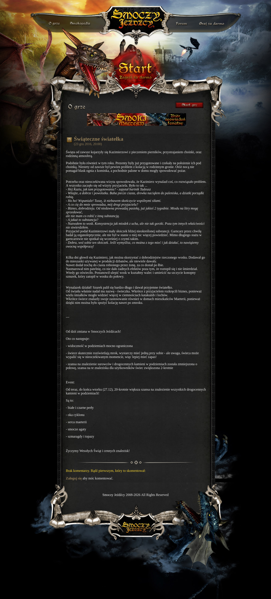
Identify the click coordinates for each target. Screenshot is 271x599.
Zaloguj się (74, 478)
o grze (55, 24)
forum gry (182, 24)
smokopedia (80, 24)
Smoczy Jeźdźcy (113, 495)
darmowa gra (212, 24)
